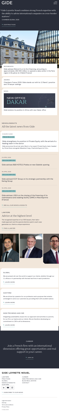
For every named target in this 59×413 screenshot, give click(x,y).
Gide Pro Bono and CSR (31, 379)
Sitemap (4, 402)
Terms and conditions (7, 405)
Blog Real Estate (29, 380)
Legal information (6, 400)
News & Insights (8, 382)
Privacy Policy (5, 407)
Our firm (5, 384)
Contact (25, 382)
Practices (6, 379)
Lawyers (5, 377)
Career (25, 377)
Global (5, 380)
